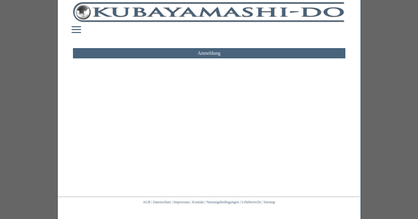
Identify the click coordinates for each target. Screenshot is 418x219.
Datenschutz (162, 202)
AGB (146, 202)
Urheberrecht (251, 202)
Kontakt (198, 202)
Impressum (181, 202)
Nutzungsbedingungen (222, 202)
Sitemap (269, 202)
